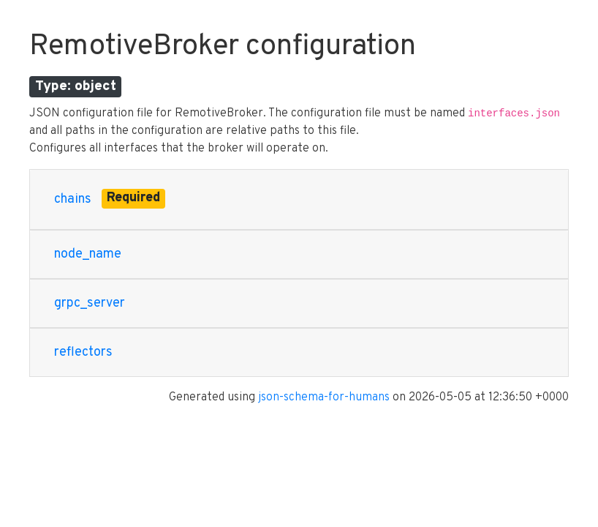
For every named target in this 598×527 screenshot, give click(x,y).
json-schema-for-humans (324, 397)
